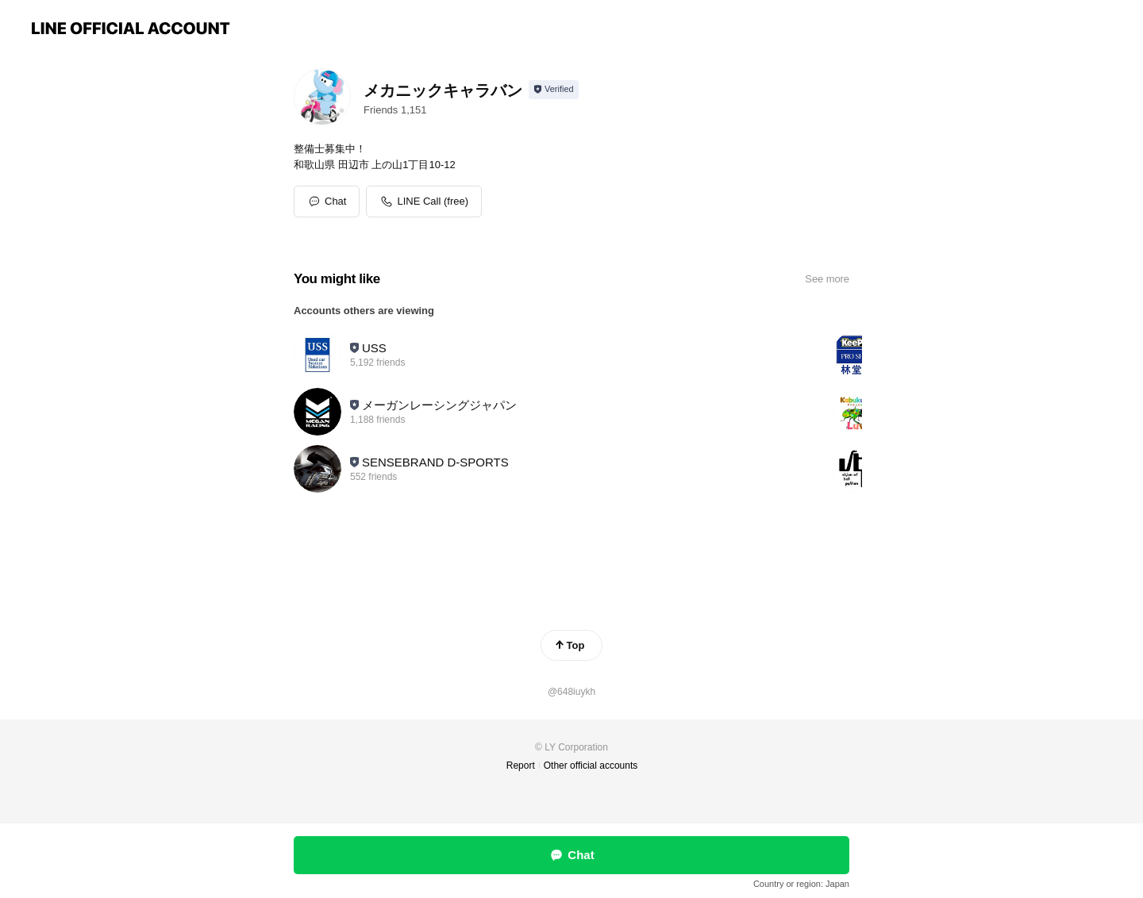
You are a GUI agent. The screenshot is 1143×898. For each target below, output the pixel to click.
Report (520, 765)
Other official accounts (591, 765)
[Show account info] (554, 89)
